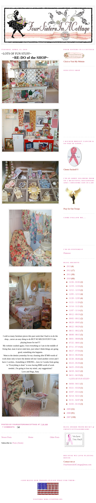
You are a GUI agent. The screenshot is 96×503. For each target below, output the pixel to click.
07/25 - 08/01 (74, 343)
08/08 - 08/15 (74, 334)
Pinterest (67, 253)
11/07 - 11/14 (74, 310)
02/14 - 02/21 (74, 396)
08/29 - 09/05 (74, 322)
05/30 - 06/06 (74, 359)
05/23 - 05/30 (74, 363)
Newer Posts (6, 437)
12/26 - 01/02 (74, 282)
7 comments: (9, 427)
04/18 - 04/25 (74, 371)
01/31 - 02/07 (74, 400)
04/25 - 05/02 (74, 367)
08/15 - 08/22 (74, 331)
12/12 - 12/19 (74, 290)
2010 (69, 278)
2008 (69, 413)
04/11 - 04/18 (74, 375)
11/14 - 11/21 (74, 306)
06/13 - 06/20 (74, 355)
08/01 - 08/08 (74, 339)
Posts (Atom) (18, 443)
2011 (69, 274)
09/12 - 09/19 (74, 314)
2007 (69, 417)
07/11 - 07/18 (74, 347)
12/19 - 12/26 (74, 286)
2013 (69, 266)
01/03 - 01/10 (74, 404)
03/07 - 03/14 (74, 392)
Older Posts (54, 437)
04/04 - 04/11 (74, 384)
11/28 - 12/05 (74, 298)
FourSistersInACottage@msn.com (77, 464)
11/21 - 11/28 (74, 302)
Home (30, 437)
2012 (69, 270)
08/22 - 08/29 (74, 326)
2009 (69, 409)
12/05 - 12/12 (74, 294)
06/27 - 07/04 (74, 351)
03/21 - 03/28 (74, 388)
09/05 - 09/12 (74, 318)
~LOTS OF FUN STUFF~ (16, 53)
